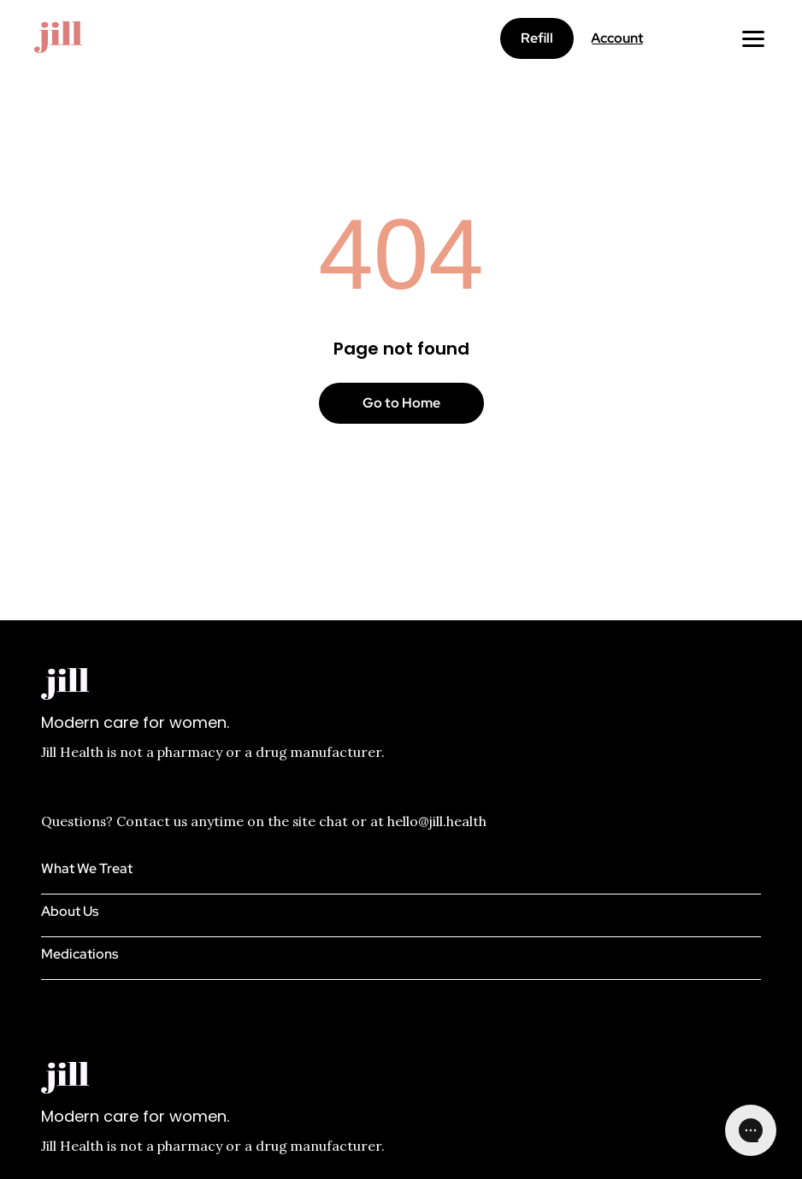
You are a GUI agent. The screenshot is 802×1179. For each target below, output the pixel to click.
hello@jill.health (437, 821)
